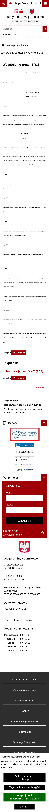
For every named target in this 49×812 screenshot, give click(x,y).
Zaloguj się (24, 520)
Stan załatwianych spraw (24, 679)
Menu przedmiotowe (17, 45)
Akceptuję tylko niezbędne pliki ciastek (24, 797)
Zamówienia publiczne (13, 52)
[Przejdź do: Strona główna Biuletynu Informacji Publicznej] (3, 45)
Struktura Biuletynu (24, 700)
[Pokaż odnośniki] (3, 3)
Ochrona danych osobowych (24, 778)
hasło (9, 504)
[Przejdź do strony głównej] (24, 16)
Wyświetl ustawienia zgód (24, 787)
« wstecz (41, 387)
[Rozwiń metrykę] (18, 352)
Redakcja (24, 711)
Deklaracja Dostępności (24, 742)
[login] (24, 498)
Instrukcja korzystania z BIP (24, 721)
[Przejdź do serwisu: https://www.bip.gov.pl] (24, 3)
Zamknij (24, 806)
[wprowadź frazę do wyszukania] (22, 29)
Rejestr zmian (24, 732)
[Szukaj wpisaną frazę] (45, 29)
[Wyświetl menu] (45, 3)
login (8, 492)
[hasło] (24, 510)
